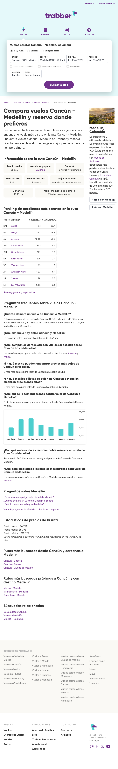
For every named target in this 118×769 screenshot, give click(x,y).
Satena (14, 278)
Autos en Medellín (102, 207)
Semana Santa (97, 678)
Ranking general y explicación (19, 292)
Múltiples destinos (53, 51)
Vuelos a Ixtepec (41, 670)
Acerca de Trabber (43, 730)
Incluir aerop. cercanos (23, 67)
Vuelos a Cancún (12, 664)
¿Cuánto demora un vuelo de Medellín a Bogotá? (29, 500)
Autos (7, 744)
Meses (92, 669)
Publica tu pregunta (49, 509)
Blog (34, 734)
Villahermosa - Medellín (16, 591)
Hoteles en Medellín (103, 199)
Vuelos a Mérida (40, 661)
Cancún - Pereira (12, 564)
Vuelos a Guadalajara (15, 683)
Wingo (14, 232)
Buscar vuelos (59, 84)
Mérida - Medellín (12, 588)
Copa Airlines (17, 252)
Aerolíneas (95, 656)
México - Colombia (13, 618)
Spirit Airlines (17, 258)
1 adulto (16, 75)
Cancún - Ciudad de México (18, 567)
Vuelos (8, 730)
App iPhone (38, 748)
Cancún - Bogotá (13, 560)
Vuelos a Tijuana (12, 673)
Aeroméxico (17, 245)
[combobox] (24, 59)
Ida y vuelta (19, 51)
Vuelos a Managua (42, 679)
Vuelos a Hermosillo (42, 665)
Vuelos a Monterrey (14, 678)
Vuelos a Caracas (41, 675)
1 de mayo (94, 683)
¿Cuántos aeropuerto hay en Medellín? (24, 504)
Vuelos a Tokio (40, 656)
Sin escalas (75, 67)
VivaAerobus (17, 265)
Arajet (14, 226)
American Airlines (19, 272)
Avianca (40, 169)
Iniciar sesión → (107, 3)
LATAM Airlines (18, 285)
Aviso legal (94, 740)
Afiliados (66, 734)
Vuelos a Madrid (12, 669)
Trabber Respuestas (44, 739)
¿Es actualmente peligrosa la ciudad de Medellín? (29, 497)
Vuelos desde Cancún (15, 611)
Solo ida (34, 51)
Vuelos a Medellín (13, 615)
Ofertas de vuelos (14, 734)
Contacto (66, 730)
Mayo (92, 673)
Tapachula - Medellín (14, 595)
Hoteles (8, 739)
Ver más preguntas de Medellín (19, 509)
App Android (39, 744)
